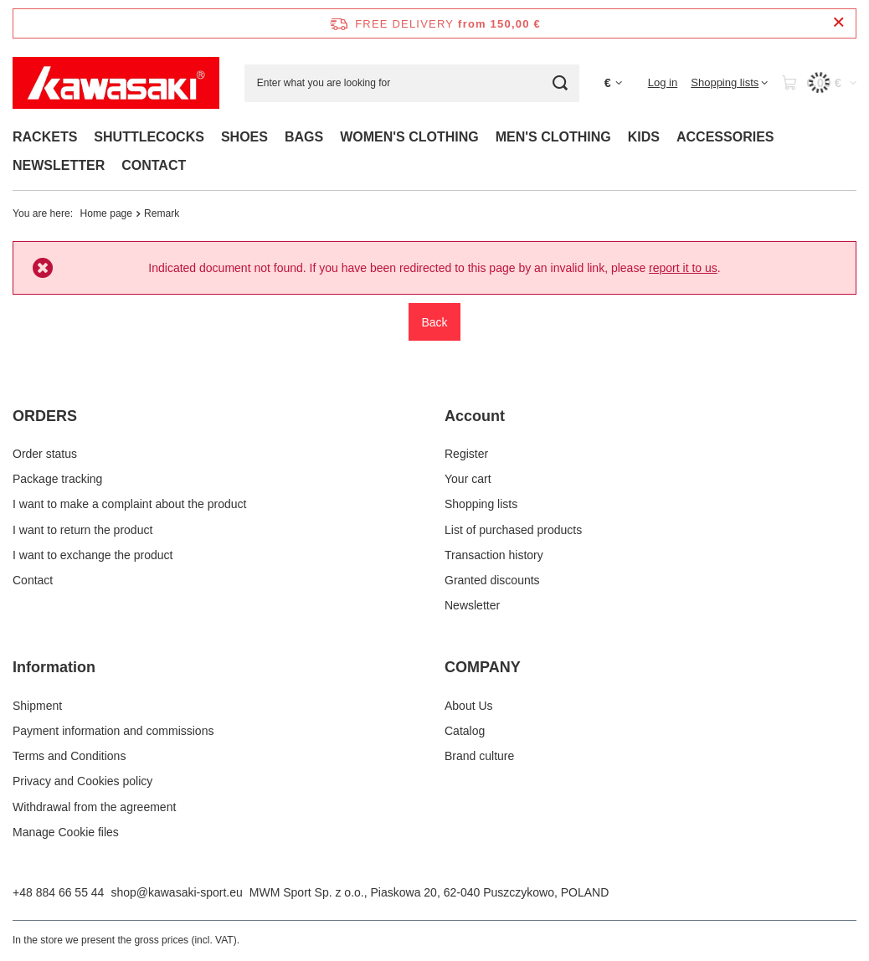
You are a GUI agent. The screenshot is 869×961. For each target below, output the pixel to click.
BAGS (304, 137)
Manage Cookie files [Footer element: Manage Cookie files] (66, 832)
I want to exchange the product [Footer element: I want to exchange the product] (92, 555)
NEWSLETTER (59, 165)
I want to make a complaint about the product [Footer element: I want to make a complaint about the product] (129, 504)
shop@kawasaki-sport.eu (176, 892)
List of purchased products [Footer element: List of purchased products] (513, 530)
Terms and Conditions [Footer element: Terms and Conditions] (69, 756)
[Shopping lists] (729, 83)
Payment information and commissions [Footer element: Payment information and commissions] (113, 730)
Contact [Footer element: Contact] (33, 580)
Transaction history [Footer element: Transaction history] (494, 555)
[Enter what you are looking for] (411, 83)
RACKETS (45, 137)
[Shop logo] (116, 83)
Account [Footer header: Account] (475, 416)
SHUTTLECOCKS (149, 137)
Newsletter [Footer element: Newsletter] (472, 605)
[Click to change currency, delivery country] (613, 83)
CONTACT (153, 165)
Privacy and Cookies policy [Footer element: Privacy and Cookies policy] (82, 781)
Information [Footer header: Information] (54, 667)
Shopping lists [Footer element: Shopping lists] (481, 504)
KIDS (644, 137)
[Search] (560, 83)
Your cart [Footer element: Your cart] (468, 479)
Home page (106, 213)
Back (434, 322)
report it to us (683, 268)
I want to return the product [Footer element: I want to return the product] (82, 530)
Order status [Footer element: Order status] (45, 453)
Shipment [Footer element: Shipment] (37, 705)
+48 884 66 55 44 (58, 892)
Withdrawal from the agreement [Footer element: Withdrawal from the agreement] (94, 807)
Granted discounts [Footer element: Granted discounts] (492, 580)
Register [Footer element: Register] (466, 453)
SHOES (244, 137)
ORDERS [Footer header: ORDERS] (45, 416)
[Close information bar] (838, 23)
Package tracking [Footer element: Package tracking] (57, 479)
